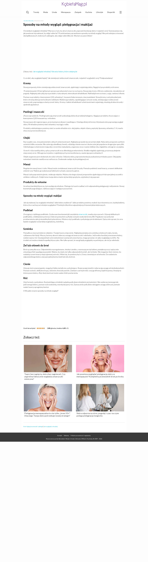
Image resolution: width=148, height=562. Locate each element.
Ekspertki (111, 12)
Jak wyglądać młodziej (51, 426)
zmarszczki (82, 214)
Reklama (66, 435)
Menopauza (65, 12)
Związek (78, 12)
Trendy (36, 12)
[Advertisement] (74, 53)
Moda (45, 12)
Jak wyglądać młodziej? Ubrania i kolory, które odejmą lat (55, 71)
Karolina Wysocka (29, 20)
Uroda (54, 12)
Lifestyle (99, 12)
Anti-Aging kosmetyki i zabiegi (33, 426)
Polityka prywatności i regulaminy (81, 435)
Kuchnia (88, 12)
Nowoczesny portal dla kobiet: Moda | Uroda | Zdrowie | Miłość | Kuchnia (69, 439)
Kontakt (59, 435)
